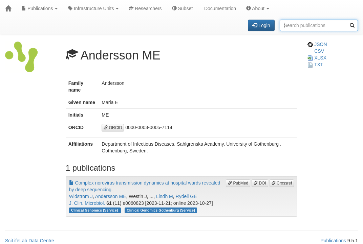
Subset (182, 8)
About (257, 8)
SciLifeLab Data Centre (29, 240)
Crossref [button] (282, 183)
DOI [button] (260, 183)
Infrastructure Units (93, 8)
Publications (39, 8)
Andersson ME (110, 196)
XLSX (316, 57)
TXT (315, 64)
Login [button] (261, 25)
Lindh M (164, 196)
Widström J (81, 196)
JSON (317, 44)
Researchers (145, 8)
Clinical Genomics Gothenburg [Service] (161, 210)
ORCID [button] (113, 127)
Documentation (219, 8)
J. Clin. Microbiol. (87, 203)
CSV (315, 51)
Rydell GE (186, 196)
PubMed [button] (238, 183)
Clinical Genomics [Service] (95, 210)
